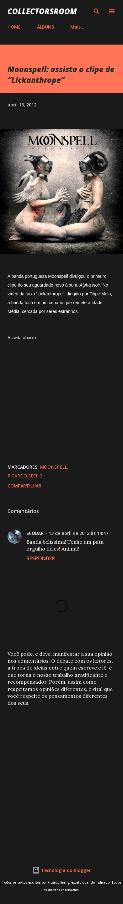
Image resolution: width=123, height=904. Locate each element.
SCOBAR (35, 533)
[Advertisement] (61, 778)
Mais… (77, 27)
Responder (40, 558)
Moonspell (53, 467)
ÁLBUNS (45, 27)
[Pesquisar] (96, 11)
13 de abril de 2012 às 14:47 (78, 533)
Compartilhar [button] (24, 486)
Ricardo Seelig (25, 476)
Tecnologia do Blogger (61, 870)
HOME (14, 27)
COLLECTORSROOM (42, 11)
